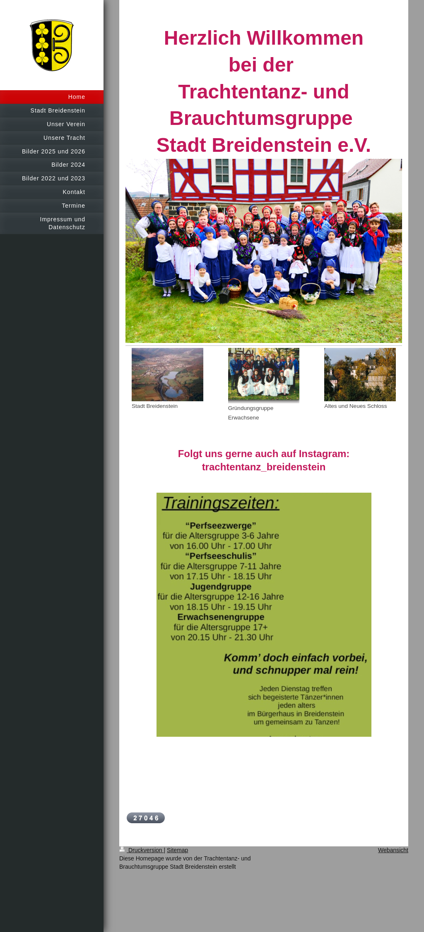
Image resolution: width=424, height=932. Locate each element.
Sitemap (177, 850)
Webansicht (393, 850)
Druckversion (141, 850)
